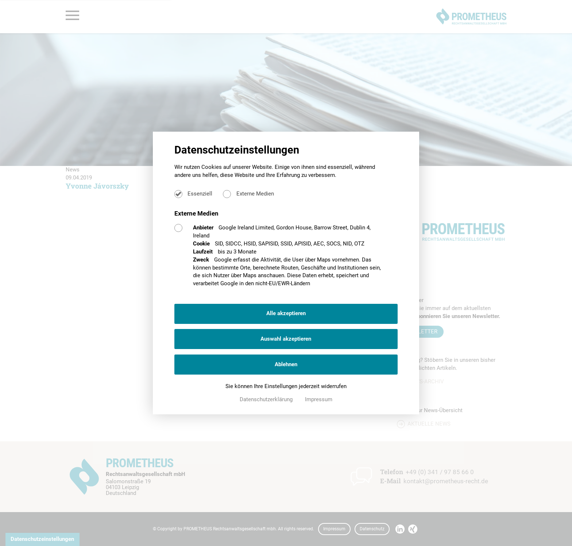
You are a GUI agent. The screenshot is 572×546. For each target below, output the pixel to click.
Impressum (318, 399)
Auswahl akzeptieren (285, 339)
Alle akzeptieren (286, 313)
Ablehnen (286, 364)
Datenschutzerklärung (267, 399)
